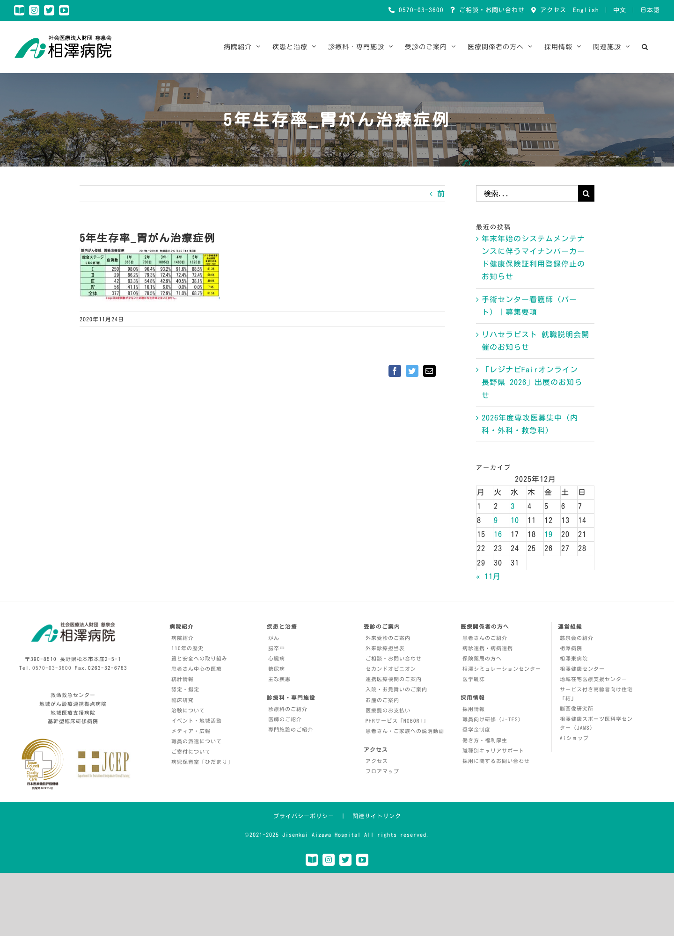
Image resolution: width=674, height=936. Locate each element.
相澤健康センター (582, 668)
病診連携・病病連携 (487, 648)
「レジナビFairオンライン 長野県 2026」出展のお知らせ (532, 382)
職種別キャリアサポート (493, 750)
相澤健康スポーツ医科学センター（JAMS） (596, 723)
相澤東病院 (574, 658)
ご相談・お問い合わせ (490, 10)
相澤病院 (571, 648)
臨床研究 (182, 700)
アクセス (551, 10)
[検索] (586, 193)
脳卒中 (276, 648)
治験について (188, 710)
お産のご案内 (382, 700)
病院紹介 (182, 637)
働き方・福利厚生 (484, 740)
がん (273, 637)
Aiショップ (574, 737)
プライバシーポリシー (303, 816)
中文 (619, 10)
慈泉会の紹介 (576, 637)
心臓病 (276, 658)
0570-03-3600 (419, 10)
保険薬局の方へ (482, 658)
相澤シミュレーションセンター (501, 668)
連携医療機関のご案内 (394, 679)
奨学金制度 (476, 729)
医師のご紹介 (285, 719)
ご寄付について (191, 751)
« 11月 (488, 576)
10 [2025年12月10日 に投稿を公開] (515, 520)
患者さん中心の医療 (196, 668)
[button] (645, 47)
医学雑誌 (473, 679)
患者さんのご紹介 (484, 637)
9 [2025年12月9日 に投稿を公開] (496, 520)
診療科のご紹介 (288, 708)
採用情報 (473, 708)
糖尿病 (276, 668)
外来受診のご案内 (388, 637)
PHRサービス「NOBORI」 (397, 720)
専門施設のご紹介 (290, 729)
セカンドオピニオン (391, 668)
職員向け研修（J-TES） (493, 719)
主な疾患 (279, 679)
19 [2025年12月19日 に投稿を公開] (548, 534)
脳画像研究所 (576, 708)
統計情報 (182, 679)
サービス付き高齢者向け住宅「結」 (596, 694)
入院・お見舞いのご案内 (396, 689)
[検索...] (527, 193)
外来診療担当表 (385, 648)
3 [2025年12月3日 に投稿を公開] (513, 506)
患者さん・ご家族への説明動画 (405, 730)
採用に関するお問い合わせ (496, 760)
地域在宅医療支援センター (593, 679)
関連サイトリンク (376, 816)
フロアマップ (382, 771)
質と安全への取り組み (199, 658)
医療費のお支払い (388, 710)
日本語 (650, 10)
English (586, 10)
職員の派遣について (196, 741)
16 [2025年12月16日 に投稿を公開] (498, 534)
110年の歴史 (187, 648)
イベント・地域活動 (196, 720)
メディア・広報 (191, 730)
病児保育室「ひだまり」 (202, 761)
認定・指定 (185, 689)
